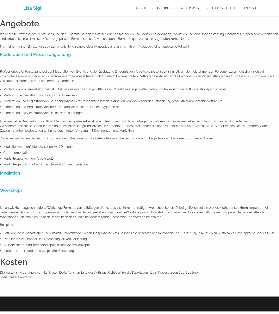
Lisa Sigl (32, 8)
